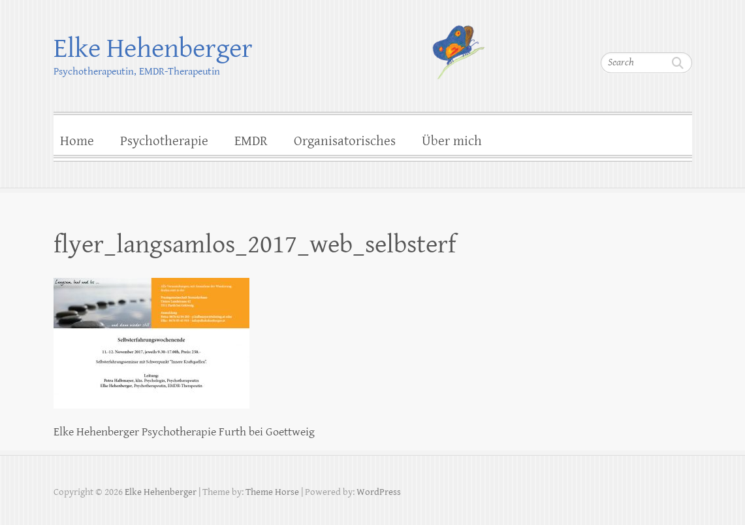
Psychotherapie (164, 141)
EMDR (251, 141)
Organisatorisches (345, 141)
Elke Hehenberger (153, 49)
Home (77, 141)
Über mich (452, 141)
